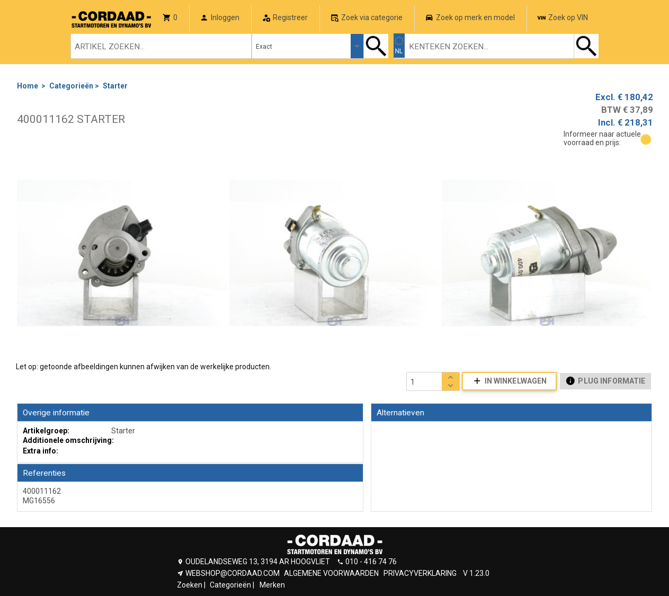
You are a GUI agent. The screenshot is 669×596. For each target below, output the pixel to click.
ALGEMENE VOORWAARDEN (331, 573)
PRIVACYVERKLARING (420, 573)
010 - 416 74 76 (371, 561)
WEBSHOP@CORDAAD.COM (232, 573)
